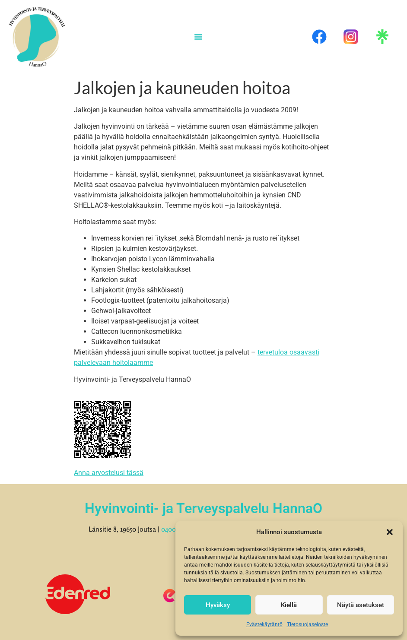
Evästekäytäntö (264, 624)
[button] (389, 532)
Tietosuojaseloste (307, 624)
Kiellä (289, 605)
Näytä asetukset (360, 605)
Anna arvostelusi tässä (108, 473)
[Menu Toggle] (198, 36)
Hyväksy (218, 605)
